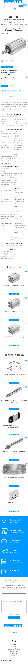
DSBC (9, 74)
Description (5, 85)
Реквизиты (14, 657)
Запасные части (16, 90)
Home (4, 19)
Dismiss (10, 663)
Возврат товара (14, 653)
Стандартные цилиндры (13, 21)
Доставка (14, 646)
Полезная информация (14, 652)
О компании (14, 655)
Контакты (14, 659)
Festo (15, 116)
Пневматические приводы (13, 19)
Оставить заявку (7, 67)
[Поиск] (21, 6)
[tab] (4, 86)
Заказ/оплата (14, 648)
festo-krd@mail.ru (14, 634)
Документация (6, 90)
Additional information (16, 86)
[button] (25, 272)
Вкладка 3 (11, 61)
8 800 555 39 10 (14, 17)
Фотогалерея (14, 650)
